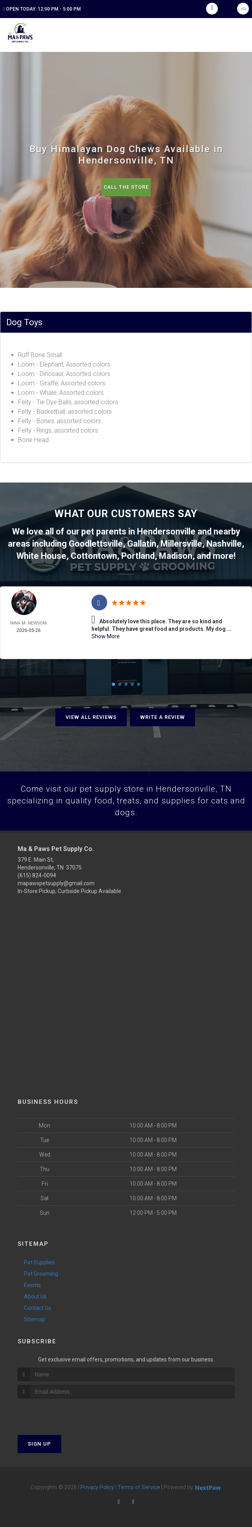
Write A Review (162, 714)
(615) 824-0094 (37, 873)
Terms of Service (139, 1486)
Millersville (181, 542)
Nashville (224, 542)
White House (41, 553)
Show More (105, 633)
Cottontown (94, 553)
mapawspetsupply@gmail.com (56, 881)
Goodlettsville (96, 542)
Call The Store (126, 187)
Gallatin (141, 542)
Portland (138, 553)
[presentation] (59, 1411)
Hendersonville (166, 531)
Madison (175, 553)
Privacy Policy (97, 1486)
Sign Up (39, 1442)
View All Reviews (91, 714)
